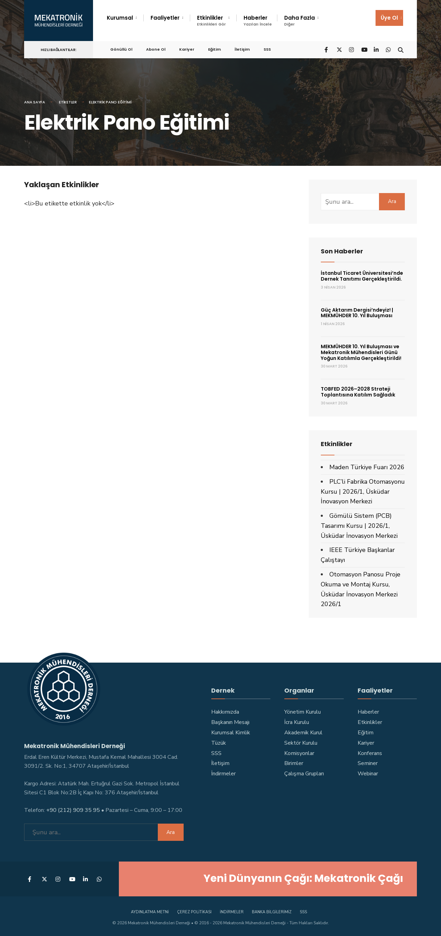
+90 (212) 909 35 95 (73, 809)
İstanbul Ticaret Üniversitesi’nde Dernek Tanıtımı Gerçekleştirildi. (362, 276)
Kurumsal (120, 17)
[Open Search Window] (400, 48)
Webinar (368, 773)
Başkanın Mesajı (230, 722)
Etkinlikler (211, 20)
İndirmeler (223, 773)
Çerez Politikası (194, 911)
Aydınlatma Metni (150, 911)
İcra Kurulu (296, 722)
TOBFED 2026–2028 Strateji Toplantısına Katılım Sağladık (358, 391)
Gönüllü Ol (121, 48)
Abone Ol (155, 48)
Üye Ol (389, 17)
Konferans (370, 753)
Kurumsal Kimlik (230, 732)
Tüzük (218, 743)
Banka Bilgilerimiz (271, 911)
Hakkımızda (225, 712)
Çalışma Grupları (304, 773)
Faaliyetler (165, 17)
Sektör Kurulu (300, 743)
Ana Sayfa (34, 102)
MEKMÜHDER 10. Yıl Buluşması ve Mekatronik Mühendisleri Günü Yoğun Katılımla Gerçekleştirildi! (361, 352)
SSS (267, 48)
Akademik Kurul (303, 732)
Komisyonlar (299, 753)
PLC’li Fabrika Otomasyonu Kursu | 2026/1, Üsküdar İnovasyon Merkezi (363, 491)
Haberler (258, 20)
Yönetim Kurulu (302, 712)
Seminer (368, 763)
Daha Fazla (299, 20)
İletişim (242, 48)
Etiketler (68, 102)
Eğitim (214, 48)
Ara (392, 201)
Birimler (293, 763)
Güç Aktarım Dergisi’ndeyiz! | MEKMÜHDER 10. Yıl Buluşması (357, 312)
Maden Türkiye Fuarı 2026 (366, 467)
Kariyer (186, 48)
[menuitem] (125, 18)
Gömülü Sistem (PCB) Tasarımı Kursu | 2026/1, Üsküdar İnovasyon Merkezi (359, 526)
